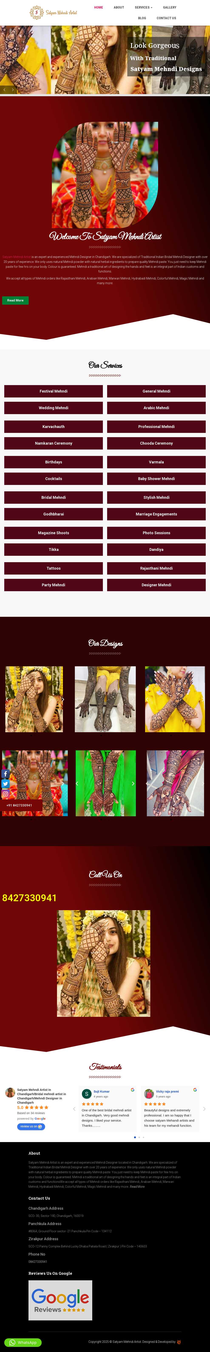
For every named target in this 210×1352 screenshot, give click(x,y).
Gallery (169, 7)
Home (98, 7)
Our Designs (105, 644)
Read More (137, 1186)
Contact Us (166, 18)
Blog (142, 18)
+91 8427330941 (17, 805)
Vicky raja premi (167, 1091)
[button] (7, 699)
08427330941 (37, 1261)
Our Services (105, 366)
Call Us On (105, 875)
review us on (31, 1126)
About (119, 7)
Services (143, 7)
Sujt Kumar (102, 1091)
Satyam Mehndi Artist (16, 257)
